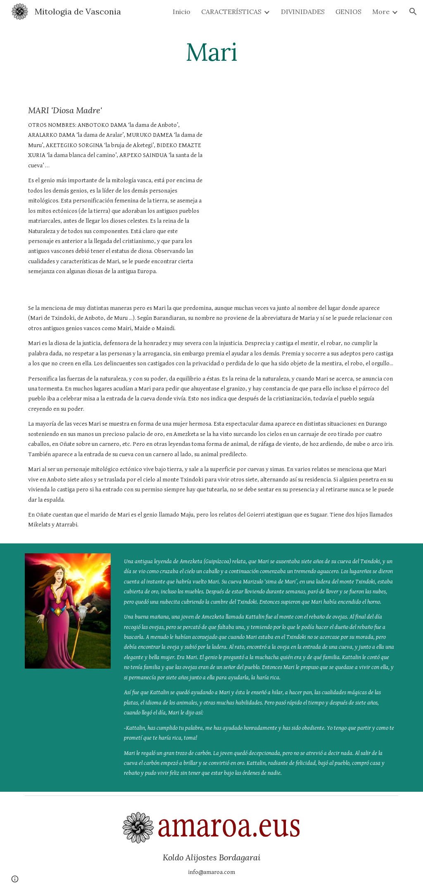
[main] (211, 52)
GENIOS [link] (348, 11)
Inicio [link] (181, 11)
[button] (413, 11)
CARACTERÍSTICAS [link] (231, 11)
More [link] (381, 11)
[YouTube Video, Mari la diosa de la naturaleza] (307, 153)
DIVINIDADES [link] (303, 11)
